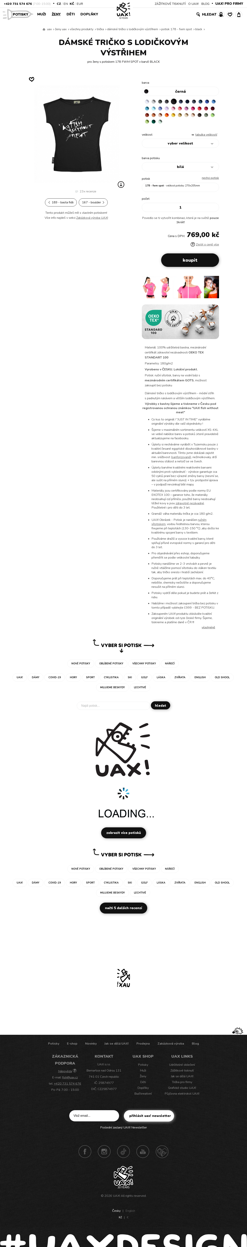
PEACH (192, 116)
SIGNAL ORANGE (200, 116)
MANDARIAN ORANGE (185, 116)
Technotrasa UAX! (162, 1154)
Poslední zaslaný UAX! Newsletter (123, 1130)
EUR (80, 4)
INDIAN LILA (147, 116)
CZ (59, 4)
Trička (100, 29)
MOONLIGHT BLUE (208, 101)
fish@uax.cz (70, 1080)
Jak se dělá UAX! (116, 1046)
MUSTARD (147, 124)
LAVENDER (185, 109)
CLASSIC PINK (208, 109)
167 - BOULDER (93, 202)
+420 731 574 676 (18, 4)
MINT (208, 124)
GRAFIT (170, 101)
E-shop (72, 1046)
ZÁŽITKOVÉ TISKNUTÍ (170, 4)
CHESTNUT (170, 124)
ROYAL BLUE (147, 109)
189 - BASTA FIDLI (60, 202)
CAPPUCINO (162, 124)
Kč (72, 4)
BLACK (198, 29)
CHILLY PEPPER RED (162, 116)
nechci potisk (210, 181)
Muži (41, 14)
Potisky (22, 14)
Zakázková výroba (170, 1046)
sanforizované (181, 460)
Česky (116, 1214)
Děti (71, 14)
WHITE (147, 101)
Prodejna (143, 1046)
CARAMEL (155, 124)
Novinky (91, 1046)
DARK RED (170, 116)
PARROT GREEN (192, 124)
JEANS (185, 101)
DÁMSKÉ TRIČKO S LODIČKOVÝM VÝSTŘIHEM (132, 29)
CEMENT (155, 101)
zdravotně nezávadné (190, 506)
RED (155, 116)
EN (65, 4)
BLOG (205, 4)
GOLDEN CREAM (208, 116)
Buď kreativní (143, 1096)
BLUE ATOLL (162, 109)
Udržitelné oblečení (182, 1068)
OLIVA (177, 124)
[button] (214, 291)
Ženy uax (61, 29)
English (130, 1214)
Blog (195, 1046)
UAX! (116, 1199)
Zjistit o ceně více (205, 247)
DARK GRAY (162, 101)
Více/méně (208, 630)
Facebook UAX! (84, 1154)
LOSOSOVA (200, 109)
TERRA (177, 116)
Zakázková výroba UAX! (92, 218)
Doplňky (89, 14)
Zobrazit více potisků (123, 836)
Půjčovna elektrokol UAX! (182, 1096)
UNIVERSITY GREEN (200, 124)
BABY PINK (192, 109)
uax (49, 29)
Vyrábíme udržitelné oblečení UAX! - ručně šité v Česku (44, 29)
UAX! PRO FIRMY (229, 4)
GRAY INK (200, 101)
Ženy (56, 14)
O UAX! (193, 4)
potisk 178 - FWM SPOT (176, 29)
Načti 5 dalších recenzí (123, 911)
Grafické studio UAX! (182, 1091)
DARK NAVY (192, 101)
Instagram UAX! (104, 1154)
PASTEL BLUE (170, 109)
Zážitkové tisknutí (182, 1073)
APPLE (185, 124)
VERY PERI (177, 109)
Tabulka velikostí (206, 137)
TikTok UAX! (123, 1154)
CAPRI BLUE (155, 109)
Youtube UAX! (142, 1154)
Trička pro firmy (182, 1085)
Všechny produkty (81, 29)
